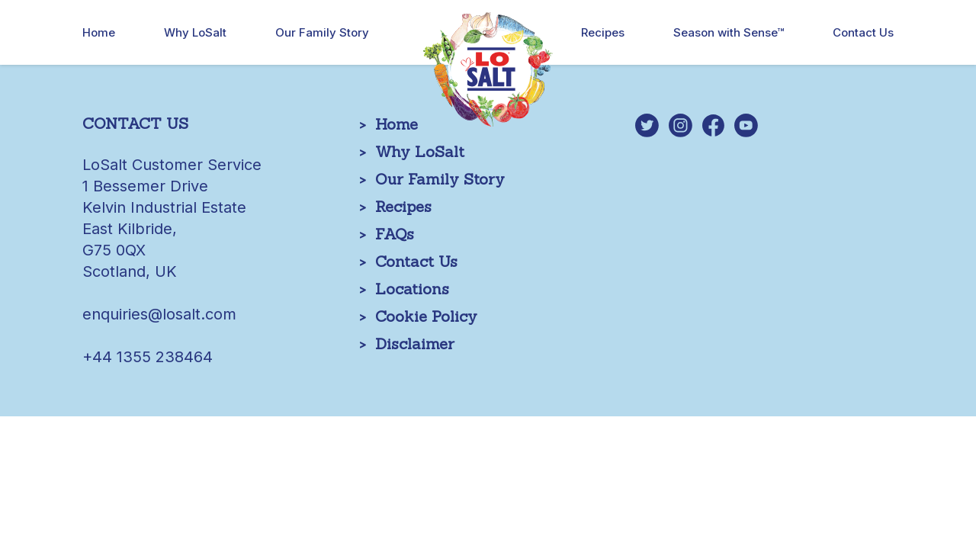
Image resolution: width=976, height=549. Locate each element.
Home (98, 32)
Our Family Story (322, 32)
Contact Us (863, 32)
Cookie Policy (426, 316)
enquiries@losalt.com (159, 314)
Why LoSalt (195, 32)
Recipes (602, 32)
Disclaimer (414, 343)
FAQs (394, 233)
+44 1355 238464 (147, 357)
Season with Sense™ (728, 32)
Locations (412, 288)
